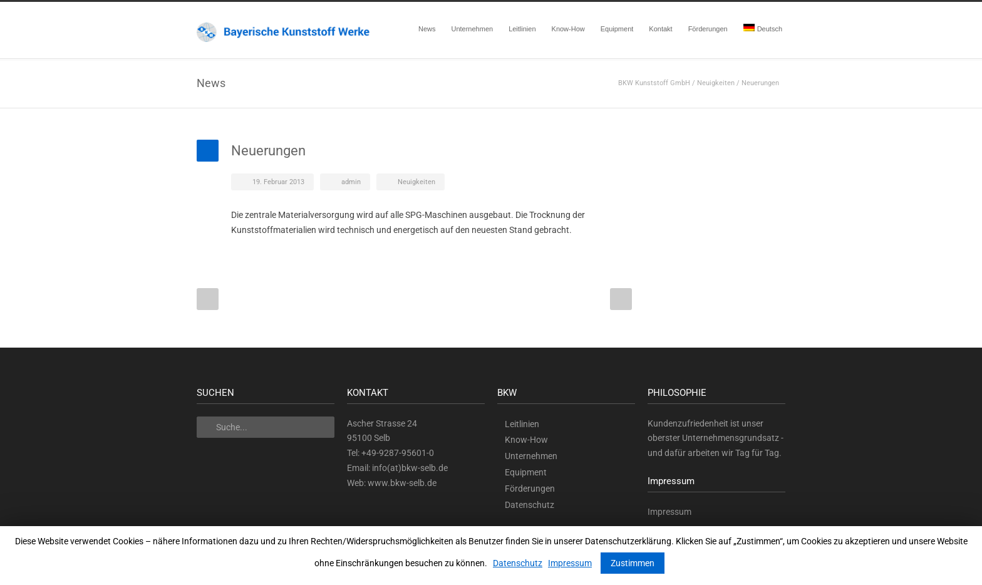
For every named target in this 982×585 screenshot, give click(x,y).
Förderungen (708, 29)
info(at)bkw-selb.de (410, 468)
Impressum (669, 512)
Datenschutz (529, 505)
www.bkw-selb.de (402, 483)
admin (351, 182)
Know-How (568, 29)
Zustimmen (632, 563)
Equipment (617, 29)
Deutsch (762, 28)
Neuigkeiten (716, 83)
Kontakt (660, 29)
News (427, 29)
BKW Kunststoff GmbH (654, 83)
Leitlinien (522, 29)
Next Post (621, 299)
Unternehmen (472, 29)
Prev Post (208, 299)
